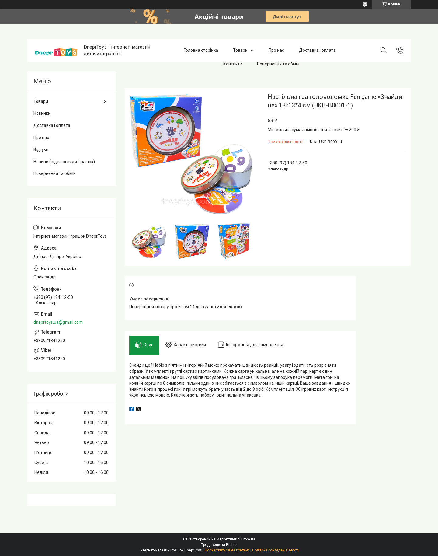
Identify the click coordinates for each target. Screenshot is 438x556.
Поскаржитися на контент (227, 550)
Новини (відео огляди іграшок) (64, 161)
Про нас (276, 50)
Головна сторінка (201, 50)
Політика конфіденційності (275, 550)
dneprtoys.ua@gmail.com (58, 322)
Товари (240, 50)
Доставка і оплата (317, 50)
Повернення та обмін (278, 63)
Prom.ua (248, 539)
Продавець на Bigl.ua (219, 545)
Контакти (232, 63)
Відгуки (40, 149)
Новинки (41, 113)
